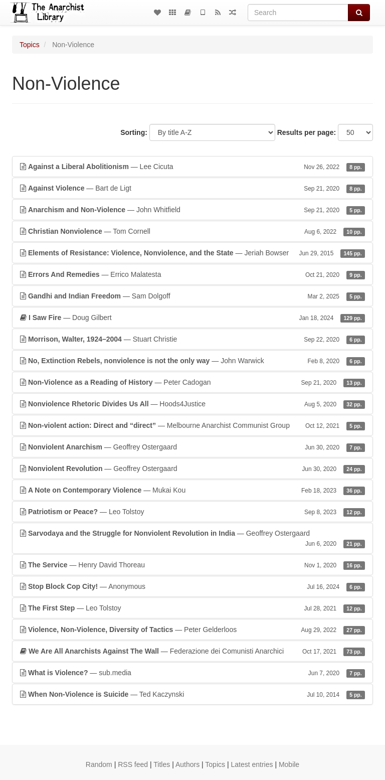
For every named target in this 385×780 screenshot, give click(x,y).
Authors (187, 764)
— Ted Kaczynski (192, 694)
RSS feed (133, 764)
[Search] (298, 12)
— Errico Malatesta (192, 274)
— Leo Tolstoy (192, 512)
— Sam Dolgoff (192, 296)
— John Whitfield (192, 210)
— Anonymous (192, 586)
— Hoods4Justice (192, 404)
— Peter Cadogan (192, 382)
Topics (30, 45)
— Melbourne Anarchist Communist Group (192, 425)
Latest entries (252, 764)
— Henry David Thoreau (192, 565)
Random (99, 764)
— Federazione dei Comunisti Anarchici (192, 651)
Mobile (289, 764)
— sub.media (192, 673)
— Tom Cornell (192, 231)
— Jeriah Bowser (192, 253)
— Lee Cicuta (192, 167)
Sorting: (133, 132)
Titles (161, 764)
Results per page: (306, 132)
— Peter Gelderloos (192, 630)
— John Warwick (192, 361)
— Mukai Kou (192, 490)
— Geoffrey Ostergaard (192, 447)
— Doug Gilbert (192, 318)
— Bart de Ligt (192, 188)
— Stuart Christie (192, 339)
